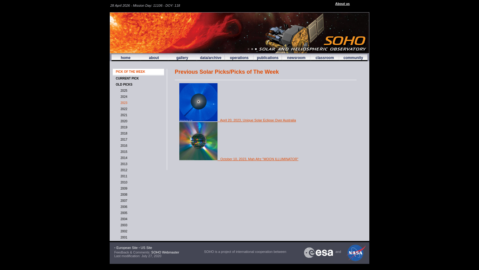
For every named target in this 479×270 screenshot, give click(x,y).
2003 (123, 225)
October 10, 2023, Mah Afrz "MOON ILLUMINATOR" (238, 159)
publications (268, 58)
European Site (127, 248)
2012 (123, 170)
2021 (123, 115)
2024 (123, 96)
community (353, 58)
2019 (123, 127)
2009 (123, 188)
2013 (123, 164)
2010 (123, 182)
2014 (123, 158)
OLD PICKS (124, 84)
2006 (123, 207)
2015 (123, 151)
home (125, 58)
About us (342, 4)
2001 (123, 237)
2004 (123, 219)
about (154, 58)
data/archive (210, 58)
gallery (182, 58)
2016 (123, 145)
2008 (123, 194)
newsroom (296, 58)
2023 (123, 103)
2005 (123, 213)
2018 (123, 133)
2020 (123, 121)
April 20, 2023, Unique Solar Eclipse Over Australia (237, 120)
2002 (123, 231)
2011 (123, 176)
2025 (123, 90)
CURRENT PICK (127, 78)
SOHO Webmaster (164, 252)
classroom (325, 58)
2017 (123, 139)
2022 (123, 109)
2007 (123, 200)
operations (239, 58)
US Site (146, 248)
